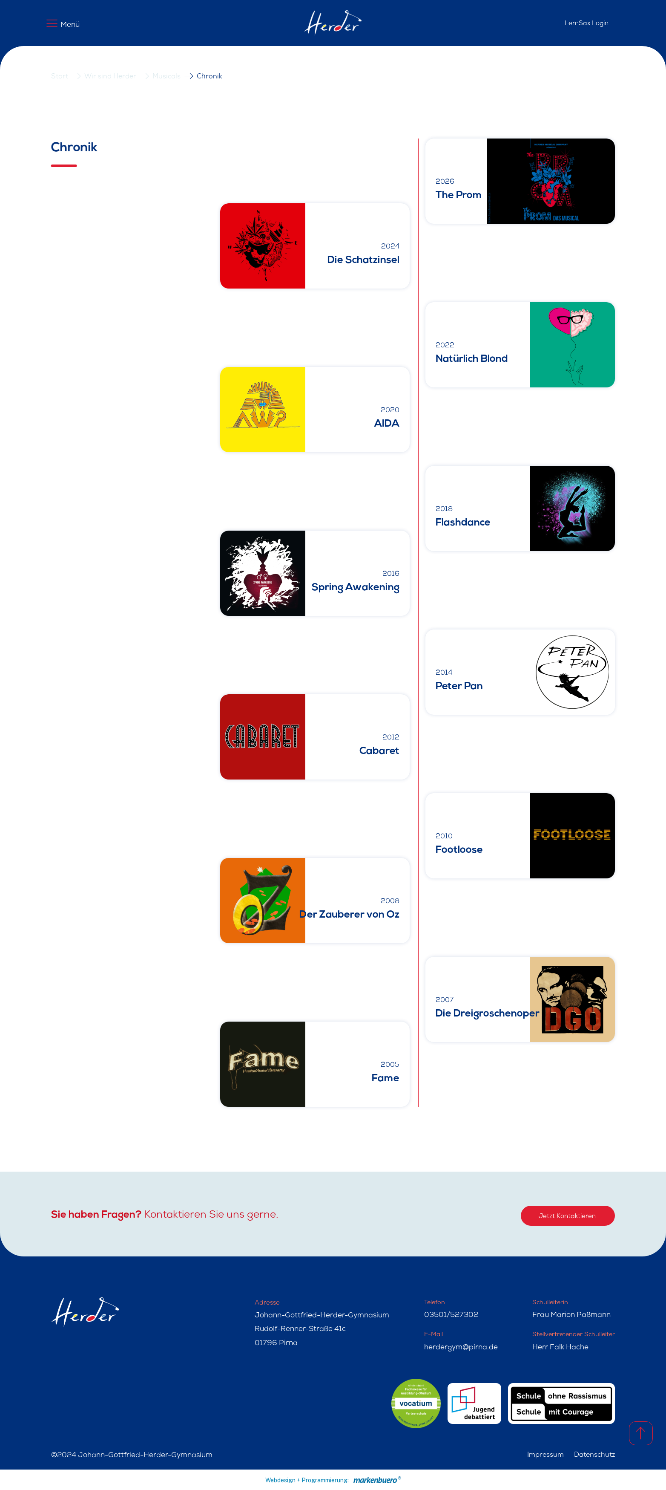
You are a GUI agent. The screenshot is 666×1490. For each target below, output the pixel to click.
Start (59, 77)
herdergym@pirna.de (461, 1347)
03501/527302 (451, 1315)
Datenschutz (594, 1455)
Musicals (166, 77)
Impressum (545, 1455)
